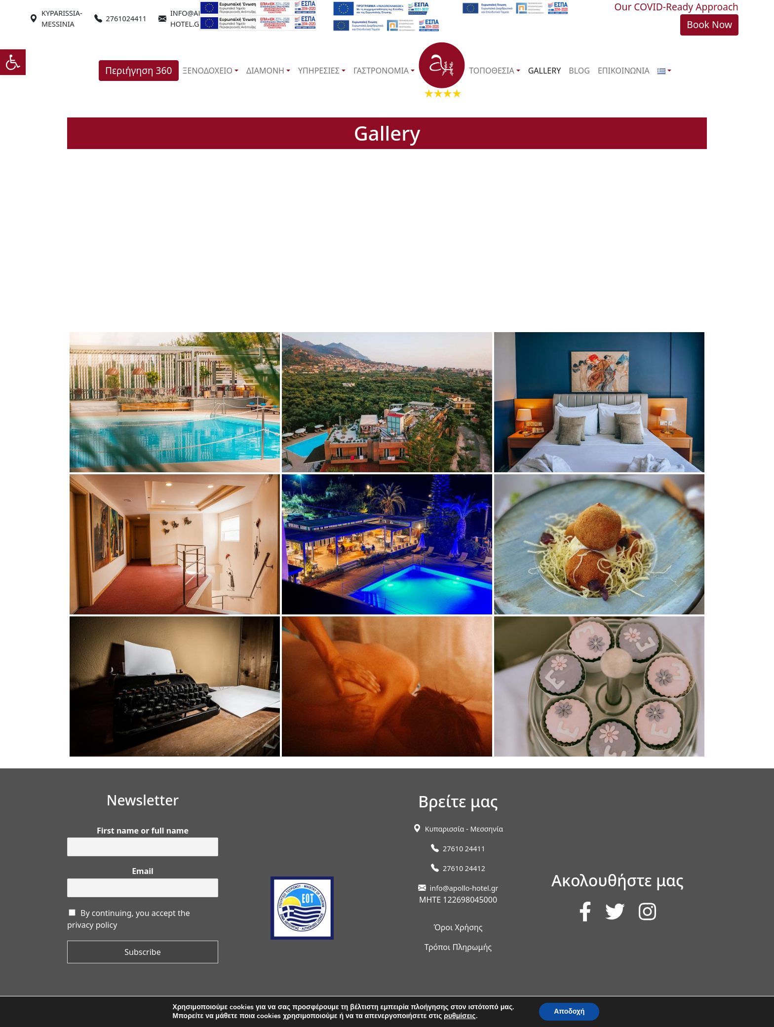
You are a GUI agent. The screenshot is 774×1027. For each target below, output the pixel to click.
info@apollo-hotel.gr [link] (464, 888)
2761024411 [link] (126, 18)
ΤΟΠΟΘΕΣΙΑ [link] (491, 70)
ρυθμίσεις (459, 1016)
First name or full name (143, 831)
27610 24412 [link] (464, 868)
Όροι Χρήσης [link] (457, 927)
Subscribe (142, 952)
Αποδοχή (569, 1011)
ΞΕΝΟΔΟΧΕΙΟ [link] (208, 70)
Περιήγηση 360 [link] (138, 70)
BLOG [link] (579, 70)
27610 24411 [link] (464, 848)
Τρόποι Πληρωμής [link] (458, 947)
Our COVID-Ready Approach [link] (676, 6)
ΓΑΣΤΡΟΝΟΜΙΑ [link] (381, 70)
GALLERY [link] (544, 70)
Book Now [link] (709, 24)
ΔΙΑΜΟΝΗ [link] (265, 70)
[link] (13, 62)
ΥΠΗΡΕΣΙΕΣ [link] (319, 70)
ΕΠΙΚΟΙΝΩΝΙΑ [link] (624, 70)
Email (143, 871)
